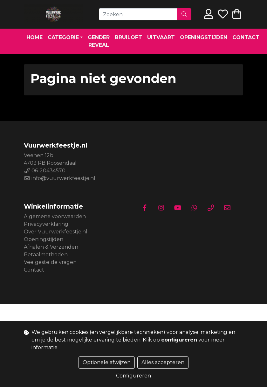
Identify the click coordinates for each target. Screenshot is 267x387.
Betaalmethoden (46, 255)
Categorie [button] (63, 37)
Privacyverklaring (46, 224)
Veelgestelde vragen (50, 262)
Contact (245, 37)
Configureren (133, 376)
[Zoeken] (138, 14)
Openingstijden (203, 37)
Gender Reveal (99, 41)
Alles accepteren (162, 362)
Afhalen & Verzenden (51, 247)
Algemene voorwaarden (55, 216)
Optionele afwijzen (107, 362)
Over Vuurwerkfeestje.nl (55, 232)
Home (34, 37)
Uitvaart (161, 37)
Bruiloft (128, 37)
